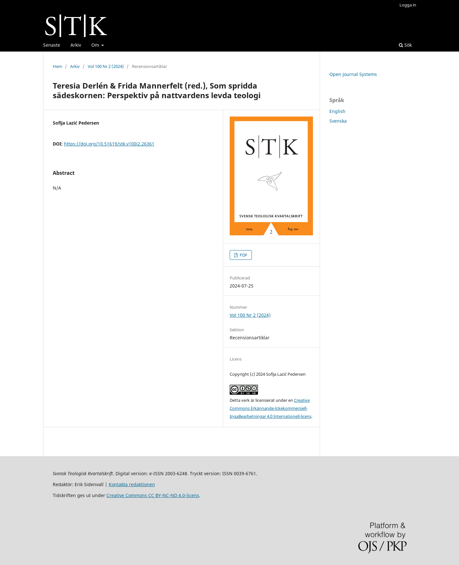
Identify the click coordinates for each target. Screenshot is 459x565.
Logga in (407, 5)
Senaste (51, 45)
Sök (405, 45)
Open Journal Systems (353, 74)
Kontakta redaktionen (132, 484)
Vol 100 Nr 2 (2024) (106, 66)
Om (95, 45)
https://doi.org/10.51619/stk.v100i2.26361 (109, 144)
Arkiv (75, 45)
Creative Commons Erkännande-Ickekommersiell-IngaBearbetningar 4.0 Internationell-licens (270, 408)
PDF (243, 255)
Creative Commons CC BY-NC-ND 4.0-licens (152, 495)
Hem (57, 66)
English (337, 111)
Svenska (338, 121)
